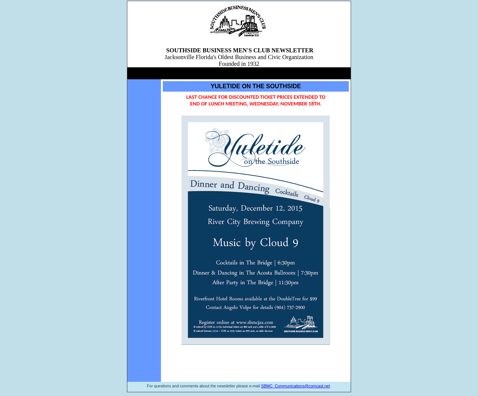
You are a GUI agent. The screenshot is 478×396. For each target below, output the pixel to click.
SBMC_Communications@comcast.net (295, 386)
